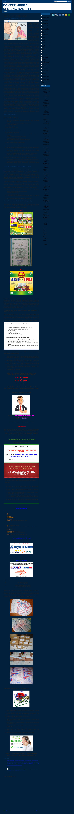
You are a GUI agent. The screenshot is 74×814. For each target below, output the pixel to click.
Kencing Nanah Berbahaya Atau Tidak (46, 186)
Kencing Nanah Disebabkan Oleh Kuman (46, 107)
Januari (44, 240)
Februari (44, 238)
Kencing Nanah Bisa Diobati (14, 19)
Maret (44, 236)
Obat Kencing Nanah (46, 55)
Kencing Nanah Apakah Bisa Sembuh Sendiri (46, 202)
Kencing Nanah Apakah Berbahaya (46, 211)
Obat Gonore (44, 51)
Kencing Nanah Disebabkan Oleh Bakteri (46, 111)
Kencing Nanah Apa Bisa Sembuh (46, 223)
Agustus (44, 227)
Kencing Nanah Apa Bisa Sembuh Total (46, 219)
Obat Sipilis (44, 59)
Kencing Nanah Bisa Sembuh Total (46, 155)
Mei (43, 232)
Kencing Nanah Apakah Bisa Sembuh (46, 206)
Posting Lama (36, 810)
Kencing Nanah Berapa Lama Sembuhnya (46, 191)
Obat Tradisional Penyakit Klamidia (25, 763)
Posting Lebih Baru (7, 810)
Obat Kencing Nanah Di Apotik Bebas (18, 762)
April (44, 234)
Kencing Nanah (45, 34)
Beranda (22, 810)
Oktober (44, 89)
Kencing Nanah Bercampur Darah (46, 181)
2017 (43, 87)
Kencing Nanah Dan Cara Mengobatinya (46, 135)
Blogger (45, 244)
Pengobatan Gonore (10, 770)
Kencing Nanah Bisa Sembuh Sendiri (46, 160)
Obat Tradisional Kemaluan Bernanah (16, 760)
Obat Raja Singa (45, 57)
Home (5, 1)
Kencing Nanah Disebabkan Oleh (46, 116)
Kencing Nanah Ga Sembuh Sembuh (46, 92)
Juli (43, 228)
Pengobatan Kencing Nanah (20, 770)
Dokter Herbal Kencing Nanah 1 (17, 7)
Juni (44, 230)
